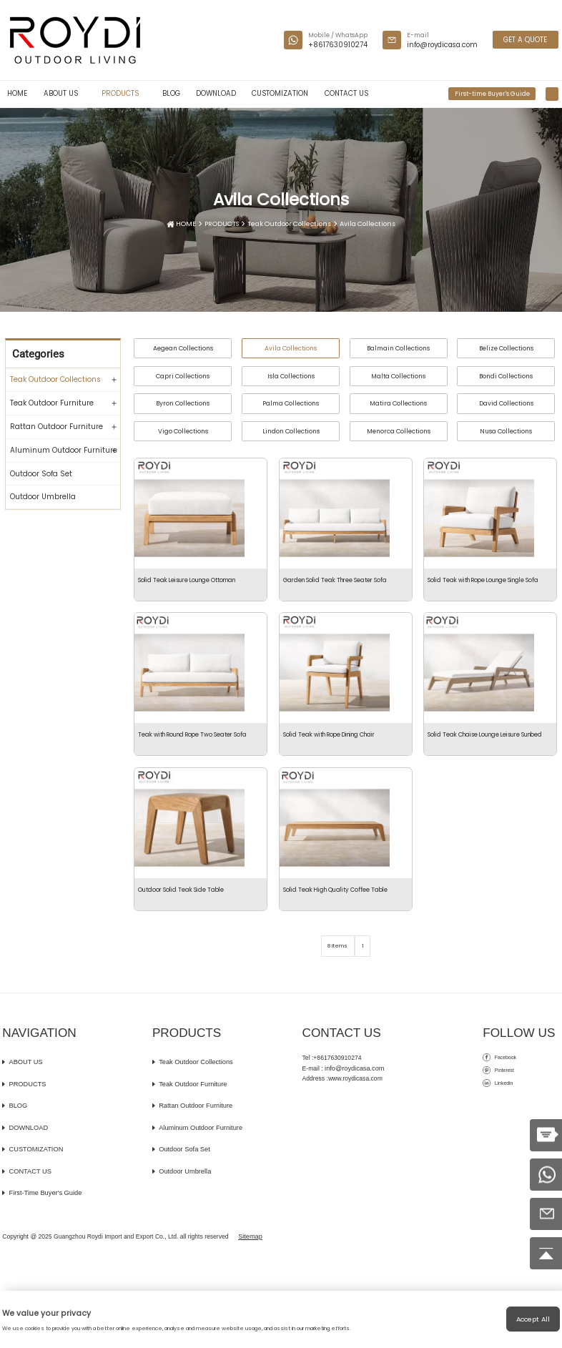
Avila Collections (362, 224)
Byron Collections (182, 403)
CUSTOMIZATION (280, 93)
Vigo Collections (183, 431)
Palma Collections (290, 403)
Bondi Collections (506, 376)
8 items (336, 1038)
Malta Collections (398, 376)
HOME (17, 93)
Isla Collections (291, 376)
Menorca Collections (398, 431)
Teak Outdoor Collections (288, 224)
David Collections (506, 403)
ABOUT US (65, 93)
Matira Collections (398, 403)
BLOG (171, 93)
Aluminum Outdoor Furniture (63, 450)
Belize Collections (506, 348)
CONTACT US (346, 93)
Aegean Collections (183, 348)
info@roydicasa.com (442, 44)
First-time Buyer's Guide (492, 93)
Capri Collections (182, 376)
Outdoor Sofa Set (41, 473)
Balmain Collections (398, 348)
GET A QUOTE (526, 39)
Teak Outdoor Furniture (52, 403)
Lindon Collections (291, 431)
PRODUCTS (124, 93)
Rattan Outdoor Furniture (56, 426)
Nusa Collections (506, 431)
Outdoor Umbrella (43, 496)
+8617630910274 (338, 44)
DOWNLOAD (216, 93)
